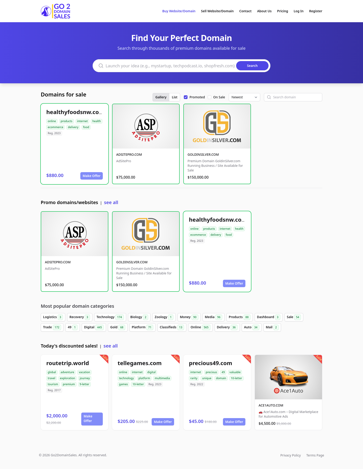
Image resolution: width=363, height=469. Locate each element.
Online (200, 327)
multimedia (162, 378)
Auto (251, 327)
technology (126, 378)
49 (73, 327)
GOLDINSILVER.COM (203, 154)
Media (213, 317)
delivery (73, 127)
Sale (294, 317)
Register (315, 11)
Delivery (227, 327)
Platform (142, 327)
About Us (264, 11)
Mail (272, 327)
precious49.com (210, 363)
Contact (245, 11)
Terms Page (315, 455)
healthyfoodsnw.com (75, 112)
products (66, 121)
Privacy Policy (290, 455)
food (86, 127)
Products (239, 317)
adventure (67, 372)
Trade (52, 327)
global (52, 372)
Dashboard (268, 317)
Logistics (53, 317)
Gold (117, 327)
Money (189, 317)
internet (82, 121)
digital (151, 372)
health (96, 121)
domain (221, 378)
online (52, 121)
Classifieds (172, 327)
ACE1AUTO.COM (271, 405)
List (174, 97)
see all (111, 202)
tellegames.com (140, 363)
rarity (193, 378)
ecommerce (55, 127)
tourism (53, 384)
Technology (110, 317)
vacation (84, 372)
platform (144, 378)
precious (211, 372)
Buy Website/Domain (178, 11)
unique (206, 378)
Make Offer (91, 176)
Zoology (164, 317)
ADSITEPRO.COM (129, 154)
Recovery (79, 317)
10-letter (138, 384)
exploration (67, 378)
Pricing (282, 11)
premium (69, 384)
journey (85, 378)
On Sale (219, 97)
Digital (94, 327)
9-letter (84, 384)
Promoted (197, 97)
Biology (139, 317)
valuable (235, 372)
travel (51, 378)
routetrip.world (67, 363)
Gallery (160, 97)
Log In (299, 11)
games (123, 384)
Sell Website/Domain (217, 11)
